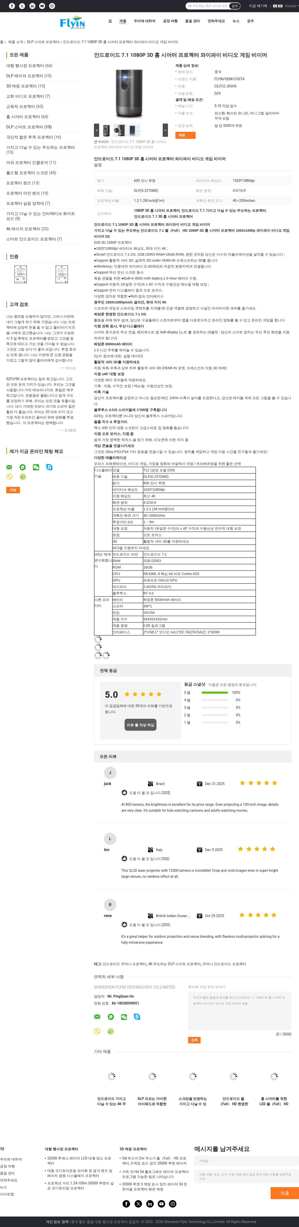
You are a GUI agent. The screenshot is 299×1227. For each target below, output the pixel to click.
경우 (250, 21)
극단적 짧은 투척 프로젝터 (29, 137)
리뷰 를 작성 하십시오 (140, 727)
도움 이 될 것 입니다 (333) (149, 793)
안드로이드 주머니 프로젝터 (124, 964)
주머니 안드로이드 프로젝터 (224, 964)
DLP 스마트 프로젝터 (43, 42)
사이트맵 (7, 1194)
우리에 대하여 (144, 21)
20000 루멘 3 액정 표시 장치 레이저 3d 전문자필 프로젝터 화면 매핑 (154, 1186)
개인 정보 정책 (57, 1222)
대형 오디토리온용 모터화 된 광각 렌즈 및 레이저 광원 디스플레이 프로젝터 (79, 1173)
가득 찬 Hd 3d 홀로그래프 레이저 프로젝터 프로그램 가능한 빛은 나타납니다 (155, 1174)
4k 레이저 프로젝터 (23, 228)
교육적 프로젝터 (20, 106)
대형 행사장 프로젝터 (25, 65)
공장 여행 (170, 21)
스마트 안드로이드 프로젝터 (31, 239)
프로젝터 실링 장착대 (25, 203)
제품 (122, 21)
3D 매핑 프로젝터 (21, 86)
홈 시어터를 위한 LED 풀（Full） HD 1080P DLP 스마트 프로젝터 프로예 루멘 (274, 1101)
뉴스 (235, 21)
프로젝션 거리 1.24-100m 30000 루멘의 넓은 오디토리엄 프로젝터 (80, 1185)
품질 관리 (192, 21)
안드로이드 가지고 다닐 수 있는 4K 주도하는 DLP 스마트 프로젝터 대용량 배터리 (111, 1101)
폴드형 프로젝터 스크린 (27, 172)
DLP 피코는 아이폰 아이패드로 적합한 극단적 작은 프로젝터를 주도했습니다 (152, 1101)
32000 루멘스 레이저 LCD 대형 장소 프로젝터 (79, 1160)
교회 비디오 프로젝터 (25, 96)
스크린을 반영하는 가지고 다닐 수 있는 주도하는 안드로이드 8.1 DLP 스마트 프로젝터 (193, 1101)
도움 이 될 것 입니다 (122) (149, 859)
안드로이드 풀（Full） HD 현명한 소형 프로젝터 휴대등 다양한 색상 (233, 1101)
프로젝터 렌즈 (18, 183)
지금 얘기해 (258, 6)
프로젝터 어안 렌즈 (23, 193)
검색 (235, 6)
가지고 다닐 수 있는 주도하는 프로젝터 (40, 147)
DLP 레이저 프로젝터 (24, 75)
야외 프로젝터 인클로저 (27, 162)
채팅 (182, 135)
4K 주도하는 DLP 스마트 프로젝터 (174, 964)
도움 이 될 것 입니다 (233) (149, 925)
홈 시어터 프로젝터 (23, 116)
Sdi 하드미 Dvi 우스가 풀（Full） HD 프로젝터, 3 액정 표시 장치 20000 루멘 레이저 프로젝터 (154, 1161)
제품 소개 (15, 42)
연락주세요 (216, 21)
